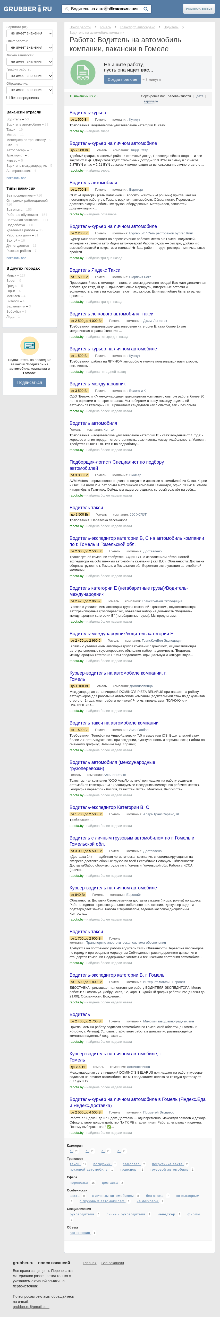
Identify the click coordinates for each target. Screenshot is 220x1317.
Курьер (11, 160)
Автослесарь (16, 150)
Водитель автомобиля (23, 124)
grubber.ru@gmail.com (31, 1307)
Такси (10, 129)
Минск (11, 275)
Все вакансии (112, 1263)
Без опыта (14, 209)
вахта (75, 1196)
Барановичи (15, 306)
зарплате (151, 101)
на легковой (148, 1201)
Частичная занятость (22, 220)
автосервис (80, 1233)
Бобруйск (13, 311)
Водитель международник (26, 165)
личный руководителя (126, 1214)
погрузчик (102, 1164)
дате (200, 96)
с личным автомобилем (113, 1196)
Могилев (13, 296)
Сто (9, 145)
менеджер (166, 1214)
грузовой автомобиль (89, 1169)
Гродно (11, 286)
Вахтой (12, 240)
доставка (110, 1183)
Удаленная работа (20, 230)
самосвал (132, 1164)
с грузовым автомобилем (102, 1201)
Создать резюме (122, 79)
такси (75, 1164)
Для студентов (17, 246)
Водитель (13, 119)
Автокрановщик (18, 171)
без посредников (25, 98)
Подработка (15, 225)
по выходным (187, 1196)
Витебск (12, 301)
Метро (11, 135)
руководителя (82, 1214)
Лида (10, 317)
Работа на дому (18, 235)
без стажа (155, 1196)
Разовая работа (18, 251)
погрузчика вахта (168, 1164)
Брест (10, 280)
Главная (89, 1263)
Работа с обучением (22, 215)
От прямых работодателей (27, 200)
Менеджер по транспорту (26, 140)
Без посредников (19, 195)
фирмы (194, 1214)
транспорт (129, 1169)
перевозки (79, 1183)
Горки (10, 291)
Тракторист (15, 155)
